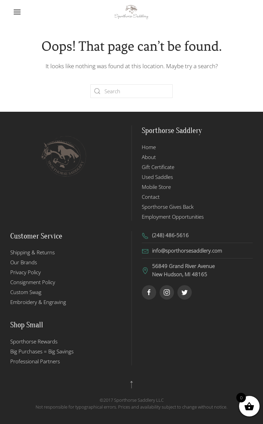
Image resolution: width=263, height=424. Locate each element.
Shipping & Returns (32, 252)
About (149, 157)
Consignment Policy (32, 282)
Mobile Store (156, 186)
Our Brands (23, 262)
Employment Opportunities (173, 216)
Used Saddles (157, 176)
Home (149, 147)
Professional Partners (35, 361)
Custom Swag (25, 292)
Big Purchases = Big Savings (42, 351)
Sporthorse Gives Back (167, 206)
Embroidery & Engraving (38, 302)
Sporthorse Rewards (34, 341)
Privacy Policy (25, 272)
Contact (151, 196)
